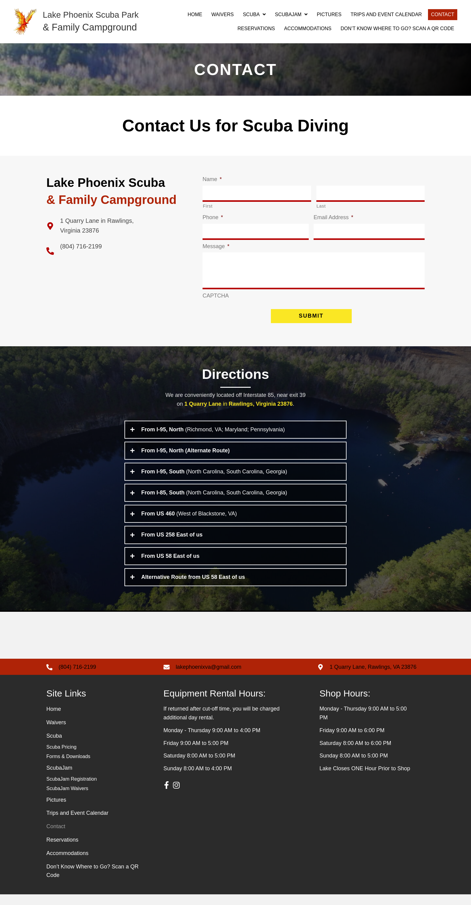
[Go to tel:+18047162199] (118, 250)
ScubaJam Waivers (67, 798)
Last (321, 205)
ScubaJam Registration (71, 789)
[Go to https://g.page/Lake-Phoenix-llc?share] (118, 225)
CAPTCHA (216, 306)
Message (216, 245)
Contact (55, 837)
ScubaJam (59, 778)
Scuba (54, 746)
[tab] (235, 440)
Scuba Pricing (61, 757)
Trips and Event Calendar (77, 824)
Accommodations (67, 863)
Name (212, 179)
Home (53, 720)
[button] (167, 796)
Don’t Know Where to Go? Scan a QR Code (92, 881)
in (239, 414)
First (208, 205)
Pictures (56, 810)
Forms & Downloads (68, 766)
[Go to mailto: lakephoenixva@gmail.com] (234, 677)
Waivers (56, 733)
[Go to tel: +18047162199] (98, 677)
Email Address (333, 217)
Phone (213, 217)
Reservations (62, 850)
